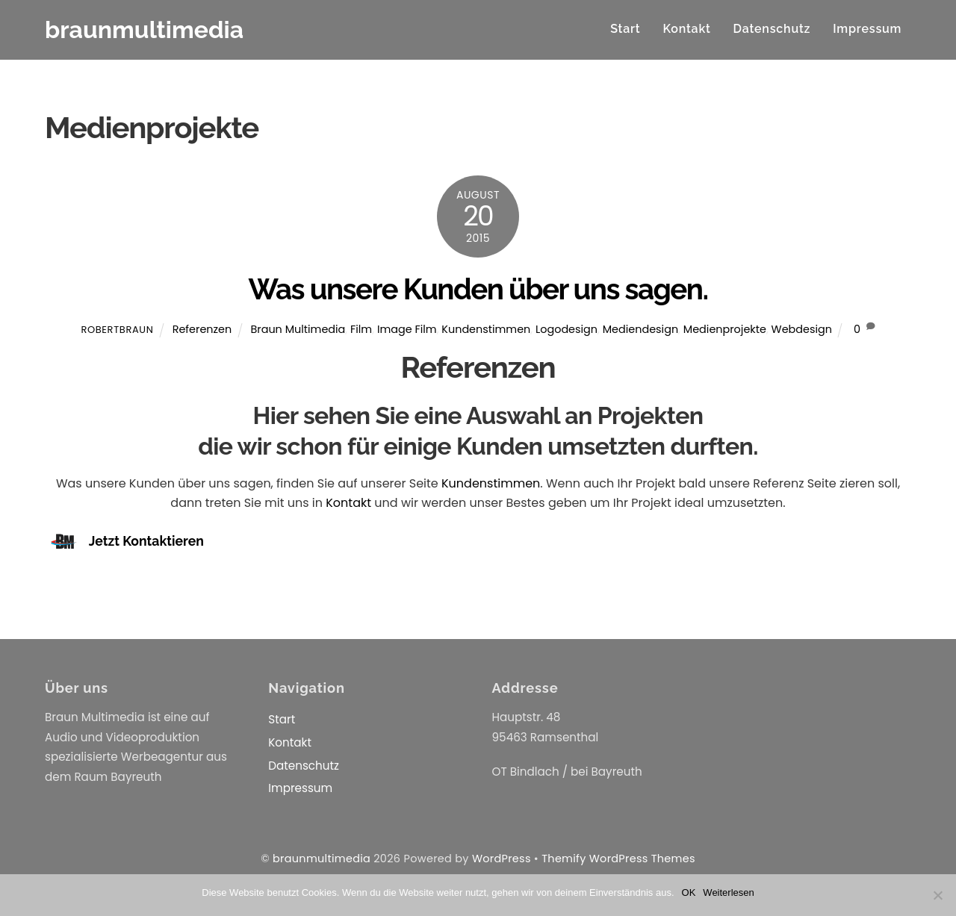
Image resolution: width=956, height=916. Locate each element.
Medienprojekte (724, 329)
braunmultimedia (321, 858)
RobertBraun (117, 330)
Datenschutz (772, 29)
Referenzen (202, 329)
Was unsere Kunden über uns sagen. (477, 289)
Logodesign (567, 329)
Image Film (407, 329)
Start (625, 29)
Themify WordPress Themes (618, 858)
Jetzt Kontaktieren (146, 541)
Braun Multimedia (297, 329)
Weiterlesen (728, 892)
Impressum (867, 29)
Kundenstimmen (485, 329)
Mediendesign (640, 329)
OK (689, 892)
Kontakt (686, 29)
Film (361, 329)
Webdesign (802, 329)
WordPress (501, 858)
